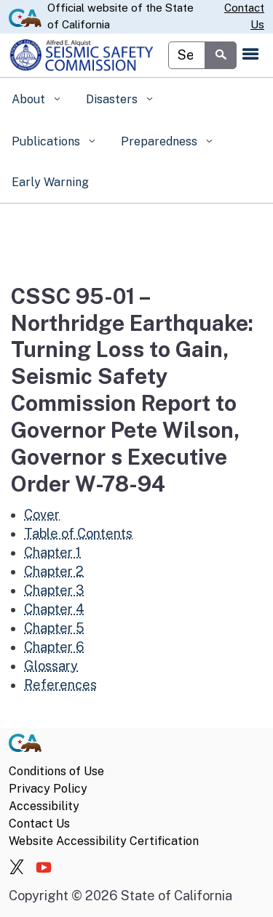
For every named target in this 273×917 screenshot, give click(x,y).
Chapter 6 (54, 646)
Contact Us (244, 16)
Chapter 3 (54, 590)
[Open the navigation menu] (250, 55)
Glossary (51, 665)
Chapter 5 (54, 628)
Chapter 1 (52, 552)
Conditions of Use (56, 771)
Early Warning (50, 182)
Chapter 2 (54, 571)
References (60, 684)
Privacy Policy (48, 789)
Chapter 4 (54, 609)
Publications (47, 141)
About (30, 99)
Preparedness (160, 141)
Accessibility (44, 806)
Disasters (113, 99)
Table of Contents (78, 533)
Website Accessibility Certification (104, 841)
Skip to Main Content (136, 0)
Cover (42, 514)
